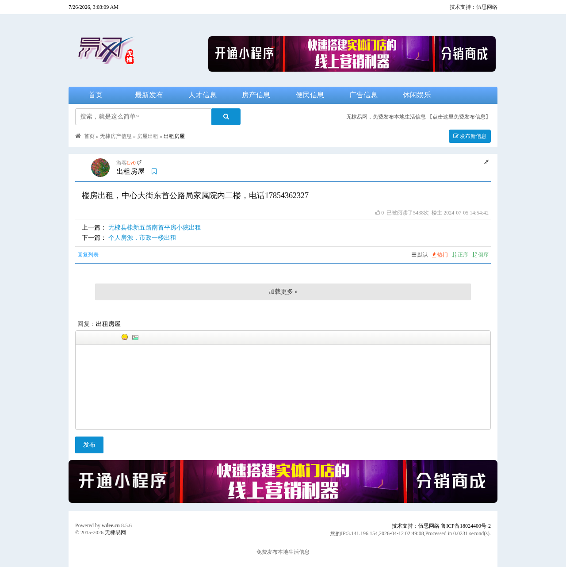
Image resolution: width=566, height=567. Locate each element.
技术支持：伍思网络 (473, 7)
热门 (440, 255)
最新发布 (149, 95)
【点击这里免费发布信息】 (459, 117)
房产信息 (256, 95)
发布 (89, 444)
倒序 (480, 255)
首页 (95, 95)
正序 (460, 255)
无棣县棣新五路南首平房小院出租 (154, 227)
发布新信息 (469, 136)
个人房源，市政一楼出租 (142, 237)
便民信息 (310, 95)
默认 (420, 255)
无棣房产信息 (116, 136)
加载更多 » (283, 291)
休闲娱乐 (417, 95)
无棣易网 (115, 532)
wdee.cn (111, 525)
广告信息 (363, 95)
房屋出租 (147, 136)
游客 (121, 163)
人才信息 (202, 95)
